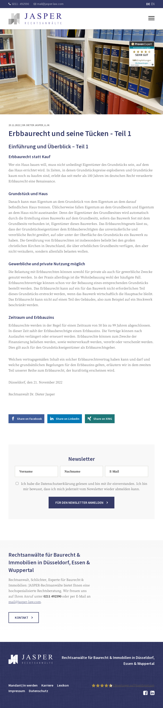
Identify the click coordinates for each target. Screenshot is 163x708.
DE (148, 4)
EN (153, 4)
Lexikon (63, 685)
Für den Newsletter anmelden (79, 507)
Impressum (16, 691)
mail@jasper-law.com (48, 4)
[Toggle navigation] (151, 17)
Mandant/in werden (23, 685)
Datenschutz (38, 691)
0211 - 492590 (18, 4)
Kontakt (21, 622)
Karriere (47, 685)
